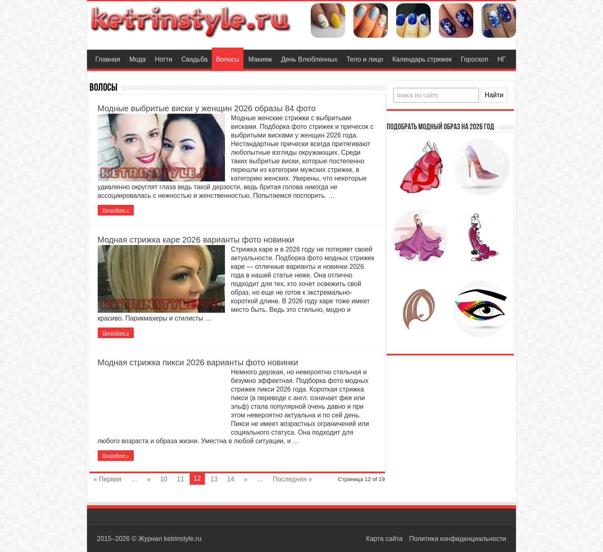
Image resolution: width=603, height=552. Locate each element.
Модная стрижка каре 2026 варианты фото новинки (196, 239)
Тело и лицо (364, 59)
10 (163, 479)
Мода (137, 59)
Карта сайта (384, 538)
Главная (107, 59)
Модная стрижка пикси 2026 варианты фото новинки (198, 362)
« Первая (108, 479)
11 (180, 479)
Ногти (163, 59)
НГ (502, 59)
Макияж (260, 59)
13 (214, 479)
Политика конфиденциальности (457, 538)
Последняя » (292, 479)
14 (230, 479)
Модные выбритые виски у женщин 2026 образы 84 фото (207, 108)
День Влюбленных (309, 59)
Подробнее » (116, 210)
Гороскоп (474, 59)
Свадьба (194, 59)
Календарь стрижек (422, 59)
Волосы (227, 59)
